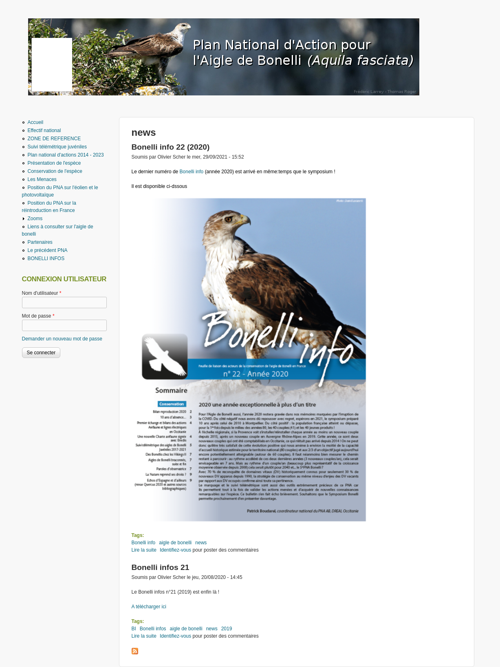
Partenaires (40, 242)
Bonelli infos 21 (160, 567)
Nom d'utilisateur (42, 293)
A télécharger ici (149, 607)
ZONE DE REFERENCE (54, 138)
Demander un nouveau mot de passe (62, 339)
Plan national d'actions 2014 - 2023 (66, 155)
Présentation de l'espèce (54, 163)
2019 (226, 629)
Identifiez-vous (175, 550)
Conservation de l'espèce (55, 171)
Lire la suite (144, 550)
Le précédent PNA (48, 250)
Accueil (36, 122)
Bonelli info (192, 171)
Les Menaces (42, 179)
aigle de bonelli (175, 543)
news (201, 543)
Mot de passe (38, 316)
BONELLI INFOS (46, 258)
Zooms (35, 218)
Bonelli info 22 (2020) (171, 147)
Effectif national (44, 130)
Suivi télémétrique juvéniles (57, 147)
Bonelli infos (153, 629)
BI (134, 629)
